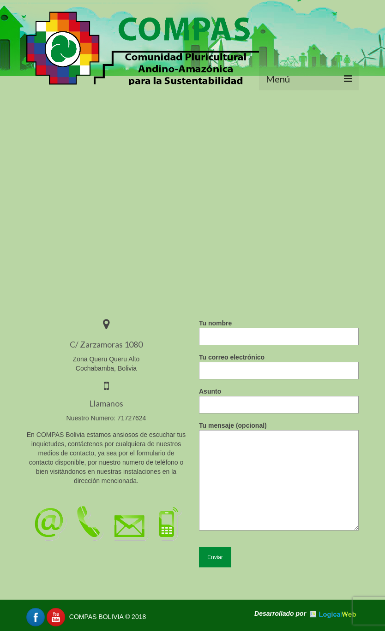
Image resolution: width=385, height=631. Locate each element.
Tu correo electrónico (279, 364)
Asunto (279, 398)
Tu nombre (279, 329)
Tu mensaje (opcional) (279, 430)
